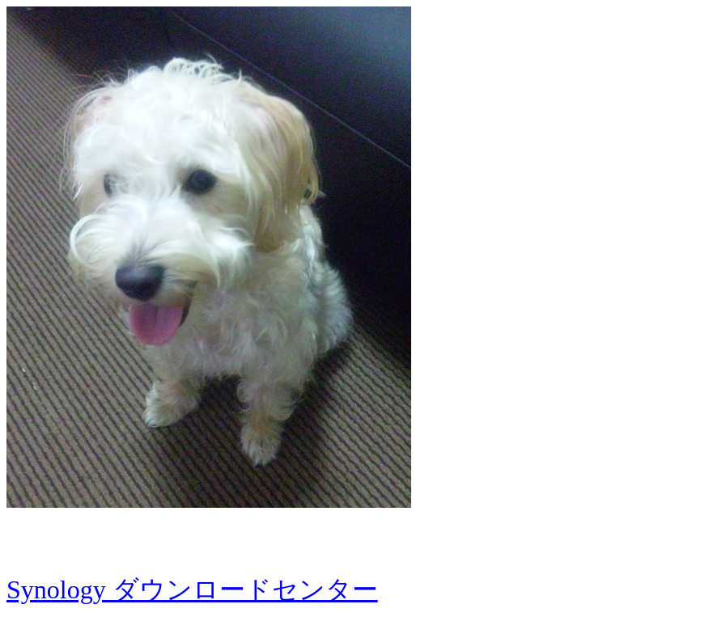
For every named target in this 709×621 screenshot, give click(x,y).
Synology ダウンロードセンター (192, 589)
